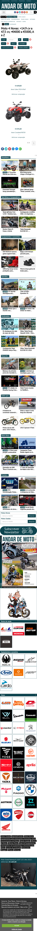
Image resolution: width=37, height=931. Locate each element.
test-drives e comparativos (8, 21)
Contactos (4, 901)
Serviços (17, 850)
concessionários (15, 19)
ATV (3, 43)
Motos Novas (28, 836)
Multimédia (5, 316)
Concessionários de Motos (10, 841)
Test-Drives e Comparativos (11, 197)
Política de (17, 929)
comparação (13, 24)
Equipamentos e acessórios (11, 237)
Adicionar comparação (18, 94)
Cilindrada (22, 43)
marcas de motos (5, 19)
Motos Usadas (5, 836)
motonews (32, 19)
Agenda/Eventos (17, 836)
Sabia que (5, 396)
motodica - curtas (21, 21)
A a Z (26, 39)
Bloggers (4, 850)
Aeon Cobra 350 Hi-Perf (18, 89)
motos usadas (21, 17)
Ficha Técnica (11, 901)
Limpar (4, 39)
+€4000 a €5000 (24, 47)
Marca (14, 43)
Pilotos (10, 850)
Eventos (4, 475)
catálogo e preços (12, 17)
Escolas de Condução (13, 848)
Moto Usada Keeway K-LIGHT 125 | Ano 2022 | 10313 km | (18, 872)
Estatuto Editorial (21, 901)
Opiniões (5, 277)
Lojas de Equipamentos (27, 843)
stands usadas (24, 19)
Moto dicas (5, 435)
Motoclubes (26, 848)
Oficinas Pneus (13, 843)
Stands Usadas (25, 841)
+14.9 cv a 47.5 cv (7, 47)
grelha (6, 24)
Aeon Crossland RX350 (18, 132)
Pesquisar (32, 516)
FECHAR (16, 925)
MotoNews (5, 157)
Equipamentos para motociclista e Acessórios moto (18, 839)
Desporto (5, 356)
